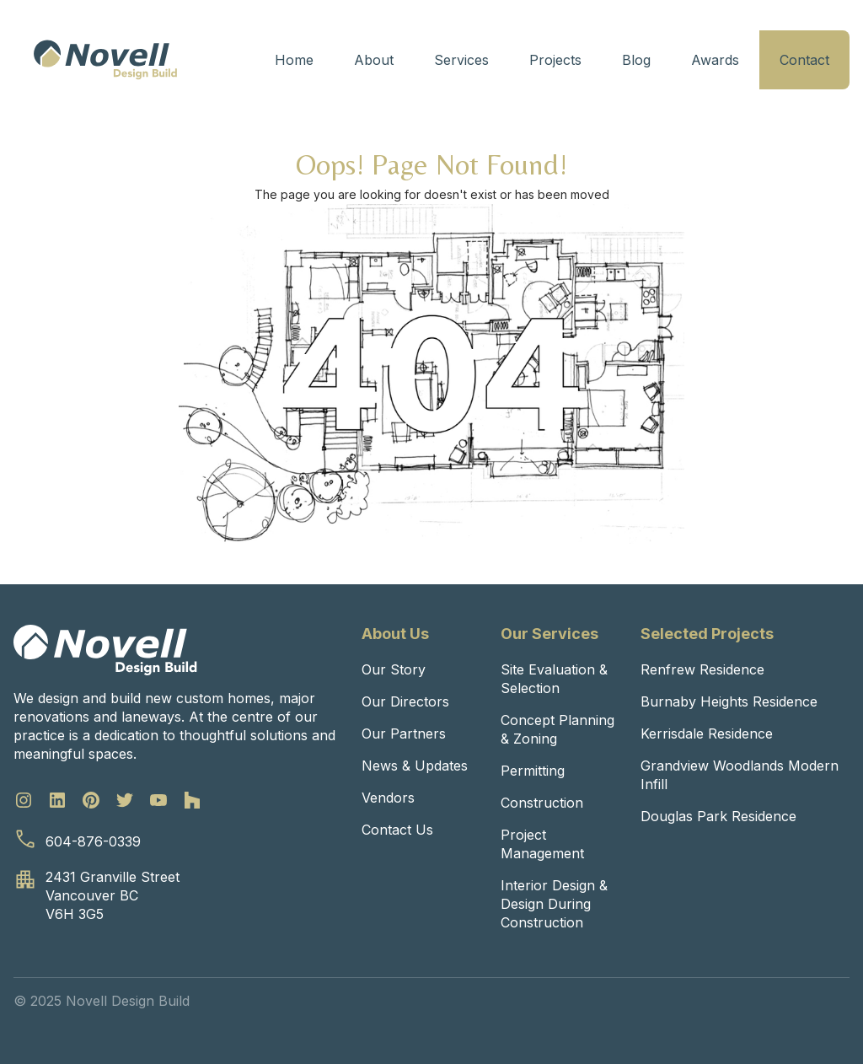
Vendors (388, 797)
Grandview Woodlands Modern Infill (740, 775)
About (374, 59)
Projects (555, 59)
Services (461, 59)
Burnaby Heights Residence (729, 701)
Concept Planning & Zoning (557, 729)
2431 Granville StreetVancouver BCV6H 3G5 (113, 895)
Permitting (533, 770)
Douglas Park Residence (718, 816)
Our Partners (404, 733)
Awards (715, 59)
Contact (804, 59)
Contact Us (397, 829)
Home (294, 59)
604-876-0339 (93, 841)
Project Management (542, 844)
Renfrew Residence (702, 669)
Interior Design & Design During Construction (554, 904)
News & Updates (415, 765)
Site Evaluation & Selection (554, 678)
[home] (105, 60)
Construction (542, 802)
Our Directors (405, 701)
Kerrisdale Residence (707, 733)
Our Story (394, 669)
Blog (636, 59)
